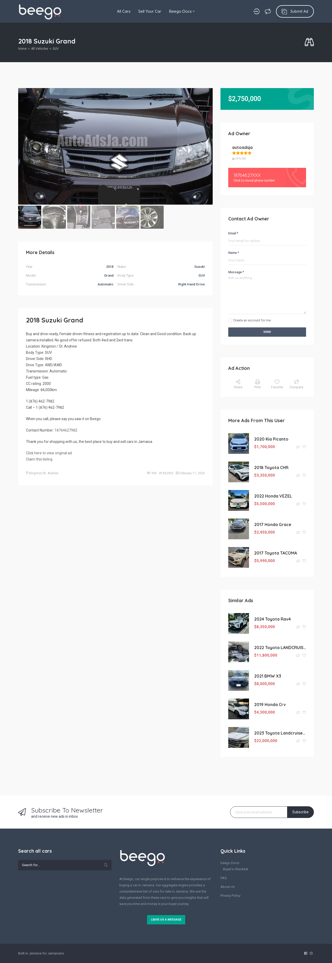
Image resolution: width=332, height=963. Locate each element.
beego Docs (229, 863)
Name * (233, 253)
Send (267, 332)
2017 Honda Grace (272, 524)
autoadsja (242, 147)
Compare (296, 384)
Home (22, 49)
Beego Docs (182, 11)
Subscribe (300, 812)
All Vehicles (39, 49)
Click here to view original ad (49, 453)
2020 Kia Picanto (271, 439)
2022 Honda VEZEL (273, 496)
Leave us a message (166, 919)
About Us (227, 887)
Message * (236, 272)
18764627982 (65, 430)
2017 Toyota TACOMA (275, 553)
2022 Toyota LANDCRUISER (280, 647)
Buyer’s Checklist (235, 869)
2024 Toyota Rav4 (272, 619)
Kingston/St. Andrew (43, 473)
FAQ (223, 878)
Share (238, 384)
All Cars (123, 11)
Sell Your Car (149, 11)
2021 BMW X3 (267, 676)
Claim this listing (39, 459)
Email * (233, 233)
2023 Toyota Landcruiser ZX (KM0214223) (280, 733)
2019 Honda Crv (270, 704)
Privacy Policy (230, 895)
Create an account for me (252, 320)
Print (257, 384)
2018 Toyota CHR (271, 467)
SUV (56, 49)
